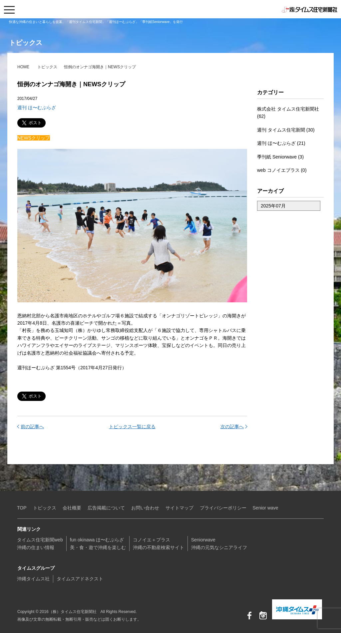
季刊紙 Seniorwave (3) (280, 156)
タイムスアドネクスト (80, 578)
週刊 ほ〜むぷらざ (36, 107)
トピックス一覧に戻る (132, 426)
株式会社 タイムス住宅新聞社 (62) (288, 112)
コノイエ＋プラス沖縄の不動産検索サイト (158, 543)
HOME (23, 67)
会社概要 (72, 507)
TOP (22, 507)
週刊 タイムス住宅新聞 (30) (286, 130)
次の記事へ (232, 426)
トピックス (47, 67)
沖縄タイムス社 (33, 578)
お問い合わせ (145, 507)
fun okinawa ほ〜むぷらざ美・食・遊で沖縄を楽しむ (98, 543)
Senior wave (265, 507)
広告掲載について (106, 507)
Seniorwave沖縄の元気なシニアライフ (219, 543)
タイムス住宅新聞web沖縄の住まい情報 (40, 543)
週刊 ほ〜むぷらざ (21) (281, 143)
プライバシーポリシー (223, 507)
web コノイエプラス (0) (282, 170)
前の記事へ (32, 426)
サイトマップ (179, 507)
